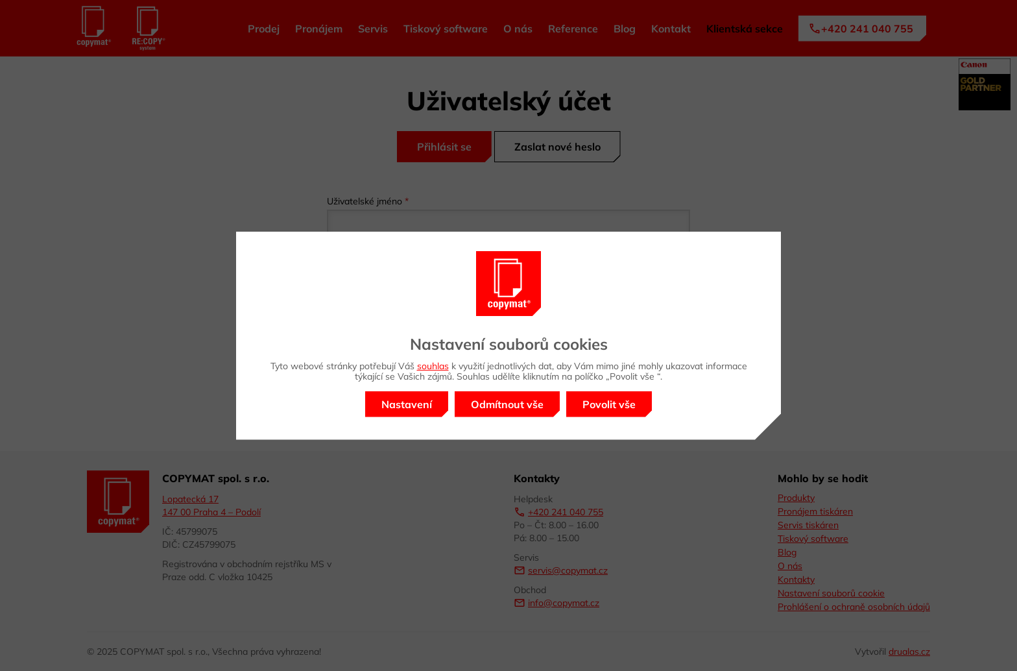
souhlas (433, 366)
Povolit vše (609, 404)
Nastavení (406, 404)
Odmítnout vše (507, 404)
